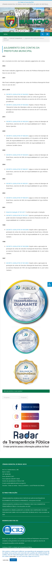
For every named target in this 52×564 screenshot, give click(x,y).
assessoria (45, 538)
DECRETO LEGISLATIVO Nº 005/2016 (17, 121)
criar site (13, 538)
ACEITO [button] (13, 560)
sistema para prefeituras (25, 538)
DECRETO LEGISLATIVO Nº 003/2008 (17, 229)
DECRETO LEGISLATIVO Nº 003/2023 (17, 105)
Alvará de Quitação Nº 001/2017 (15, 212)
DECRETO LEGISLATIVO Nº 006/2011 (17, 169)
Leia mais (12, 556)
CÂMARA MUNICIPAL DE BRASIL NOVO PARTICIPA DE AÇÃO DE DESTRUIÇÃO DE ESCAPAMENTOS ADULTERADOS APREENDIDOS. (26, 4)
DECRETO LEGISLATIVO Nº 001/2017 (17, 215)
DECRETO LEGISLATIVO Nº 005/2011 (17, 183)
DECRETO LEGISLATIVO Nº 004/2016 (17, 155)
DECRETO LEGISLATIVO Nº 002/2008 (17, 246)
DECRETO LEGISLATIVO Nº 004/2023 (17, 94)
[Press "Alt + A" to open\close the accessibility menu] (49, 284)
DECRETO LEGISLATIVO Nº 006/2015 (17, 198)
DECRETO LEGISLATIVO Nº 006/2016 (17, 136)
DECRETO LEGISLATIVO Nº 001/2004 (17, 263)
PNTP (10, 547)
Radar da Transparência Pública (23, 547)
